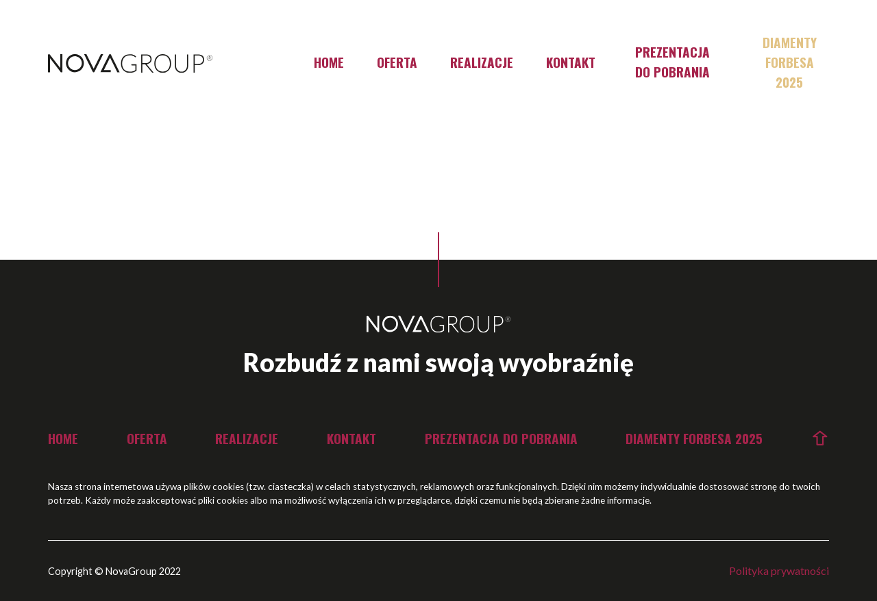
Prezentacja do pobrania (672, 62)
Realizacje (481, 62)
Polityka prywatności (779, 570)
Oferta (397, 62)
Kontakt (570, 62)
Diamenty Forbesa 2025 (790, 62)
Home (329, 62)
